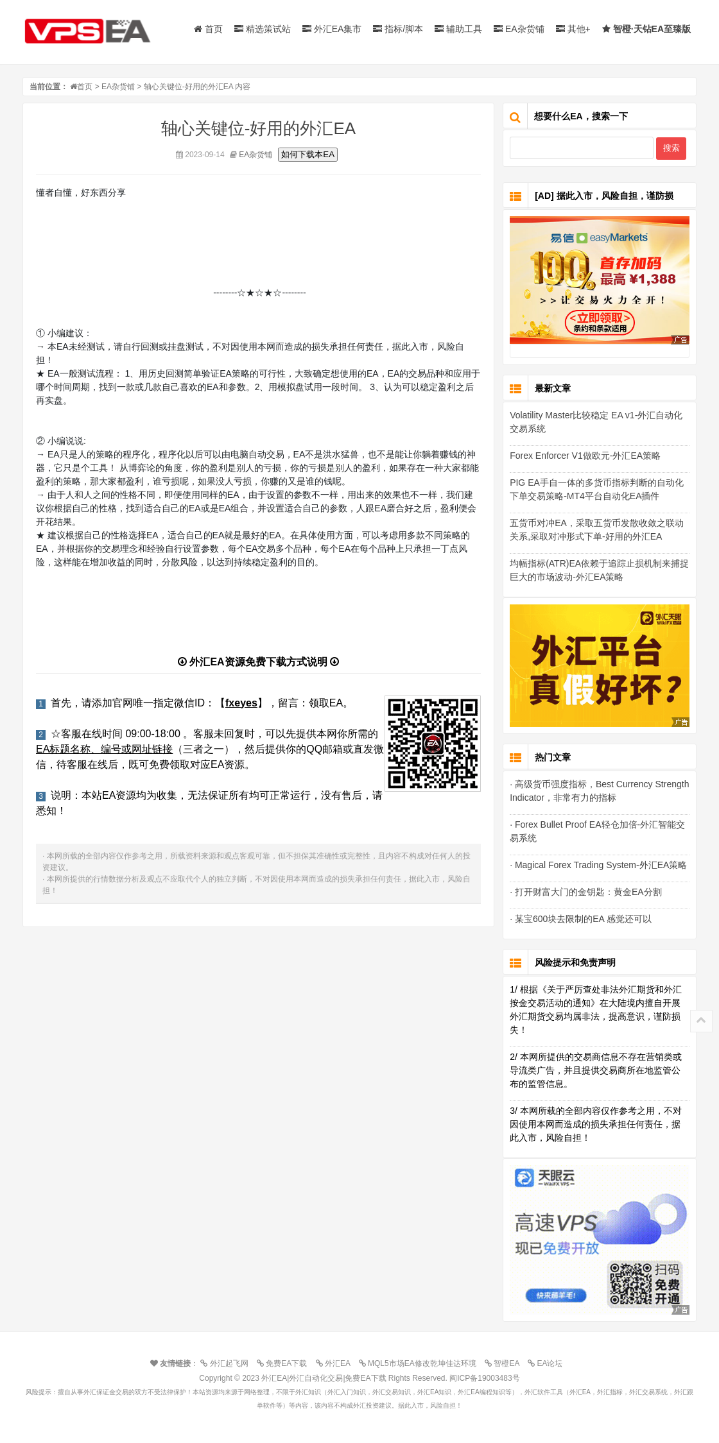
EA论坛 (548, 1363)
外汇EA (336, 1363)
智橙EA (505, 1363)
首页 (208, 29)
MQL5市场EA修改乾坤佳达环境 (421, 1363)
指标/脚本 (398, 29)
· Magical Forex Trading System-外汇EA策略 (598, 865)
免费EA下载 (285, 1363)
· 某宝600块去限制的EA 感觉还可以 (581, 919)
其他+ (573, 29)
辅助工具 (458, 29)
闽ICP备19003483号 (484, 1378)
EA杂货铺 (519, 29)
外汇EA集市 (332, 29)
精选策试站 (262, 29)
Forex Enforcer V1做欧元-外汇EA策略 (585, 455)
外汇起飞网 (227, 1363)
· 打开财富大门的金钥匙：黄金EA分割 (585, 892)
